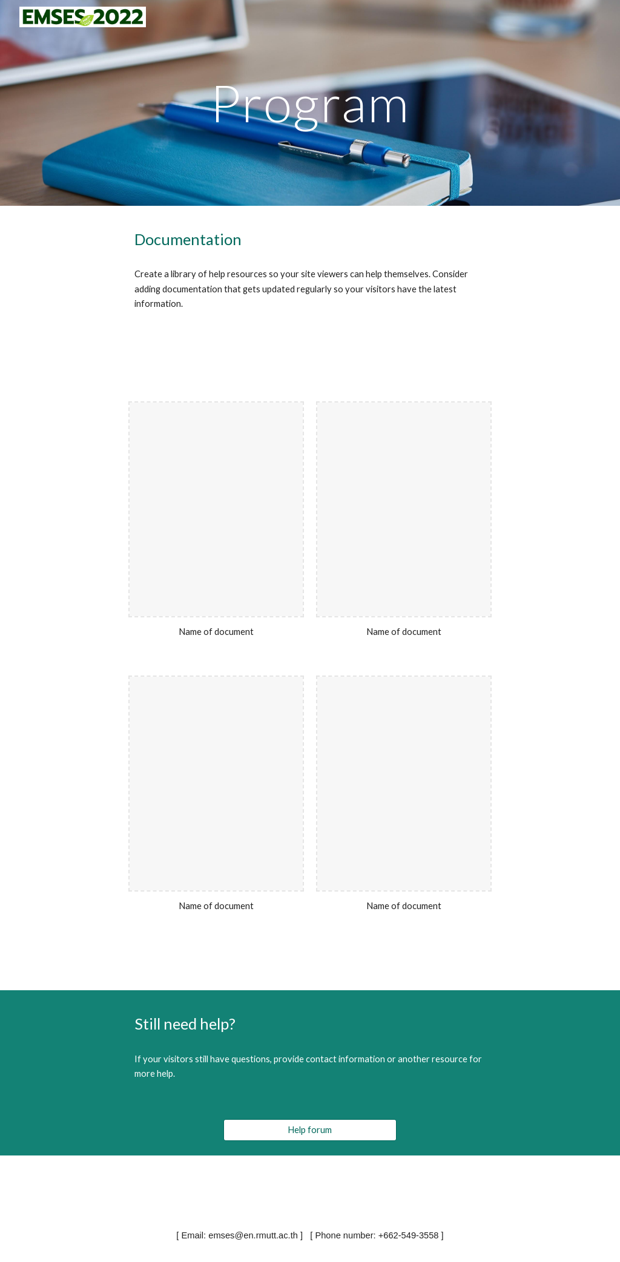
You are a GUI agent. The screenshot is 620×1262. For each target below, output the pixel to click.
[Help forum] (310, 1129)
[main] (310, 102)
